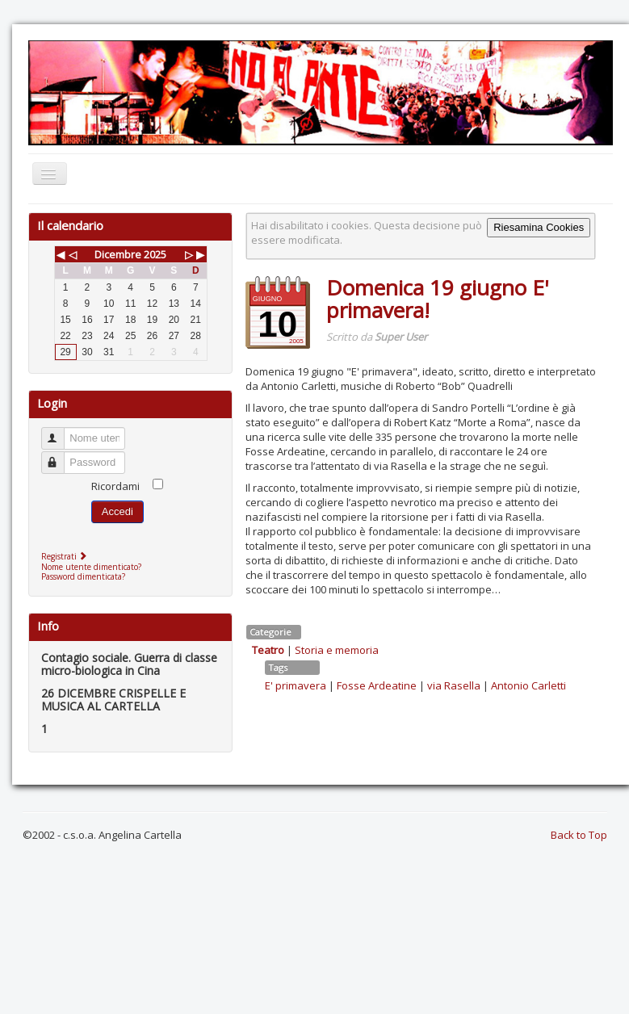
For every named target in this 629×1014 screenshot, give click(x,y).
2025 (155, 254)
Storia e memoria (337, 650)
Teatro (268, 650)
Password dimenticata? (83, 576)
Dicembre (117, 254)
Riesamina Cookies (538, 227)
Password (60, 455)
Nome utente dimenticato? (91, 566)
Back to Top (579, 835)
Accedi (117, 511)
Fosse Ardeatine (377, 685)
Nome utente (60, 431)
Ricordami (115, 486)
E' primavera (295, 685)
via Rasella (453, 685)
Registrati (65, 556)
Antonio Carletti (528, 685)
